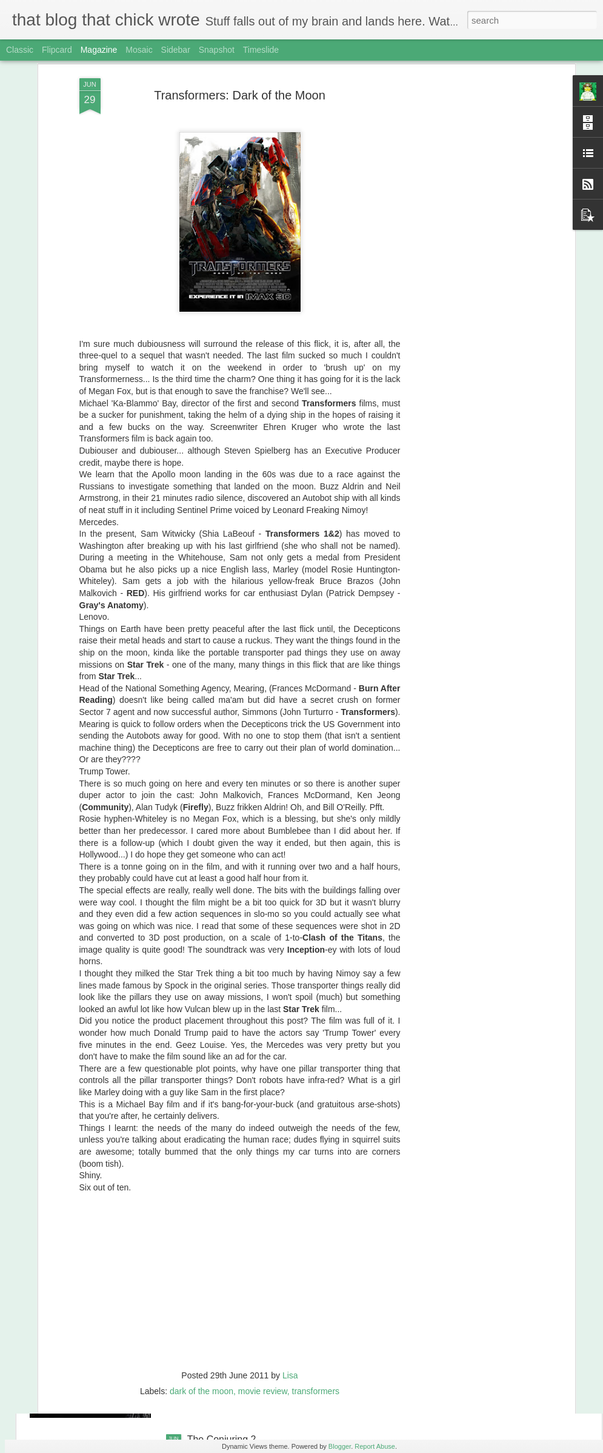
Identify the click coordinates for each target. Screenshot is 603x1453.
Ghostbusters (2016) (231, 1302)
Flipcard (57, 50)
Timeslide (261, 50)
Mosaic (138, 50)
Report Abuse (375, 1446)
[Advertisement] (467, 76)
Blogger (339, 1446)
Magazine (99, 50)
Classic (19, 50)
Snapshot (217, 50)
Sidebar (175, 50)
